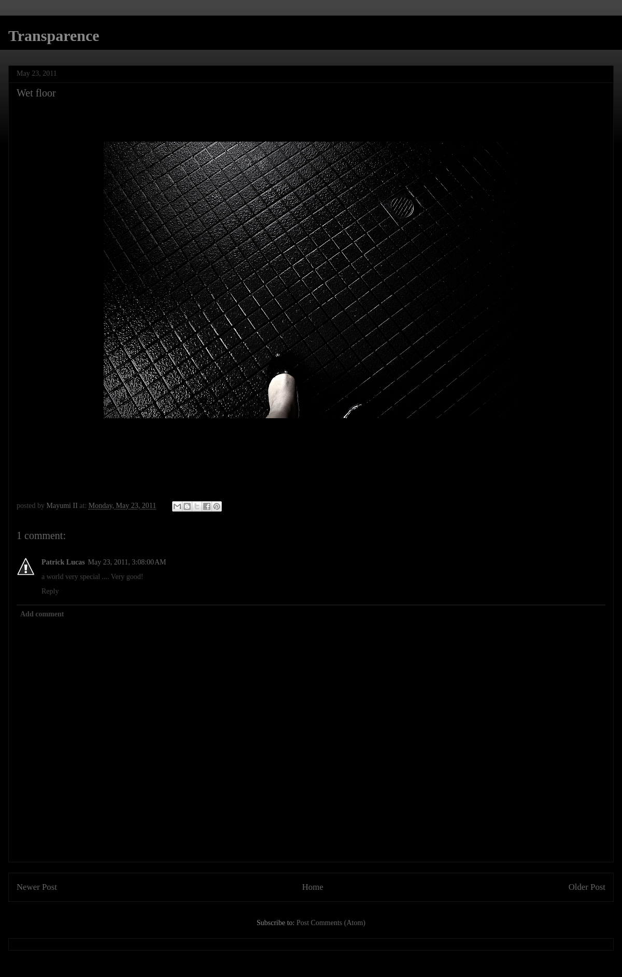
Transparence (54, 35)
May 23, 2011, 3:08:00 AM (127, 562)
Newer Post (37, 887)
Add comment (42, 614)
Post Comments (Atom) (330, 923)
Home (312, 887)
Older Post (587, 887)
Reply (50, 591)
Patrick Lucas (63, 562)
